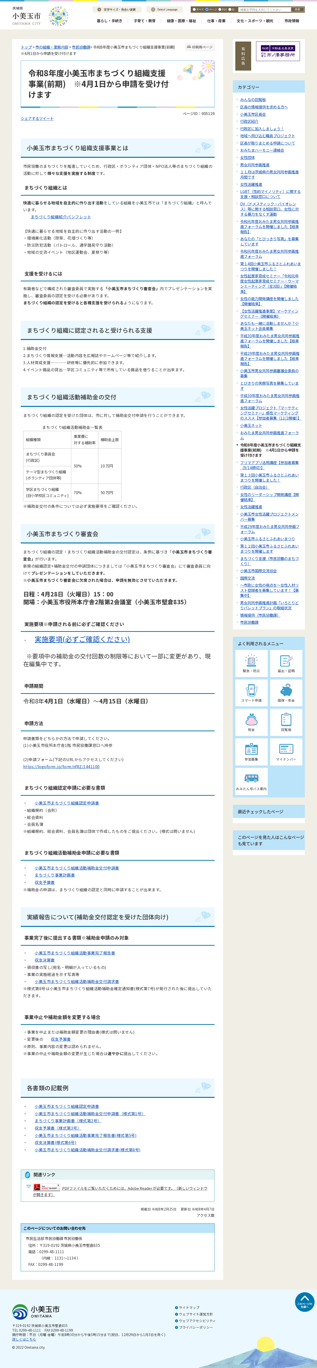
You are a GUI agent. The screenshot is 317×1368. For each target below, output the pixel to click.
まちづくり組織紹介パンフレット (57, 217)
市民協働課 (81, 47)
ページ (213, 9)
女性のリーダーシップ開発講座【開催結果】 (269, 497)
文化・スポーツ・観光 (255, 20)
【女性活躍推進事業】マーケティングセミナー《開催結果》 (269, 313)
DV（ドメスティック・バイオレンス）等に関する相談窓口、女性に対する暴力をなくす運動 (269, 209)
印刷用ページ (202, 46)
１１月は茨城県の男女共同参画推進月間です (269, 174)
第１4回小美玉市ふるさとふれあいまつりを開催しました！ (270, 266)
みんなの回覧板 (253, 99)
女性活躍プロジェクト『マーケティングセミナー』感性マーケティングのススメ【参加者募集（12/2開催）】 (270, 413)
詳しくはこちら (24, 1339)
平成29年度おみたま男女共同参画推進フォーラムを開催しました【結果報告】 (269, 358)
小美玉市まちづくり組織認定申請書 (63, 803)
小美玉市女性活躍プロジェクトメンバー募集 (269, 516)
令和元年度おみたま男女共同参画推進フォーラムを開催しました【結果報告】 (269, 226)
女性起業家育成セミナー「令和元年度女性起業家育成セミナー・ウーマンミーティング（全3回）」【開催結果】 (269, 283)
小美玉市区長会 (253, 114)
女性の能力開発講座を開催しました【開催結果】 (269, 301)
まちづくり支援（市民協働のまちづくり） (269, 561)
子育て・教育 (145, 20)
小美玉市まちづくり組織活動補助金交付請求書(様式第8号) (83, 1150)
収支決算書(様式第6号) (51, 1142)
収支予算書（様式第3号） (58, 1128)
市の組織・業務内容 (51, 47)
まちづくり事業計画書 (51, 875)
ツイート (46, 118)
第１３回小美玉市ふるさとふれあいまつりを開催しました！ (269, 477)
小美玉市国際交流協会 (258, 570)
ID (233, 9)
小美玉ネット (251, 425)
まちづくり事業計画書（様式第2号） (68, 1121)
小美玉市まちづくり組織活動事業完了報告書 (71, 953)
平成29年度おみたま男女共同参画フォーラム (269, 529)
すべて (200, 9)
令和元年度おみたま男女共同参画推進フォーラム (269, 253)
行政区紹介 (249, 121)
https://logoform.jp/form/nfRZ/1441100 (61, 766)
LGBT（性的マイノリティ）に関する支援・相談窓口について (270, 194)
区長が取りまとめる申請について (267, 143)
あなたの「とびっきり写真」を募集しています (269, 241)
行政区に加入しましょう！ (262, 128)
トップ (26, 47)
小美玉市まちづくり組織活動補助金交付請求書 (73, 981)
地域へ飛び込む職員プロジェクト (267, 135)
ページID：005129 (199, 113)
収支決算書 (41, 960)
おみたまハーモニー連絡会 (262, 150)
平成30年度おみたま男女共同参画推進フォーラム (269, 398)
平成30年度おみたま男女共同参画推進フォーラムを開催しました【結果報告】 (269, 341)
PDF (224, 9)
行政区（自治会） (254, 487)
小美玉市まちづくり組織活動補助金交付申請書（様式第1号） (90, 1113)
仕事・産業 (216, 20)
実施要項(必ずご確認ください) (78, 639)
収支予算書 (41, 882)
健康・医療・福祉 (181, 20)
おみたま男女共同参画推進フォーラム (269, 435)
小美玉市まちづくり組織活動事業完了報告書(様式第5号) (82, 1135)
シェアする (30, 118)
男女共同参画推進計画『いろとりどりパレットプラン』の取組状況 (269, 605)
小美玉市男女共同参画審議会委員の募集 (269, 373)
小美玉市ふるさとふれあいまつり (267, 538)
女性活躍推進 (251, 184)
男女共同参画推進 (254, 164)
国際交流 (247, 578)
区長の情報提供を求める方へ (264, 106)
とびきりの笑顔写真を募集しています (269, 385)
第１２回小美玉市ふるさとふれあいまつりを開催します (269, 548)
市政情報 (292, 20)
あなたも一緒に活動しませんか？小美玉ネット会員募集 (269, 325)
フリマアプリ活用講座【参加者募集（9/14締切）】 (269, 465)
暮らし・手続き (109, 20)
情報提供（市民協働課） (260, 615)
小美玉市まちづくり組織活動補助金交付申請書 (73, 868)
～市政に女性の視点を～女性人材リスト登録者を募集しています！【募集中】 (269, 590)
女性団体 (247, 157)
